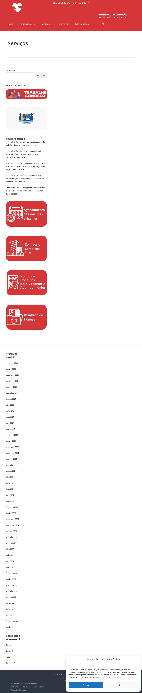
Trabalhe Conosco (18, 690)
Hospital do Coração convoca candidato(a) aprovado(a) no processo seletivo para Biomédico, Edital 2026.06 (23, 154)
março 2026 (10, 357)
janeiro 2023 (11, 579)
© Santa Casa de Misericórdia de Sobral (27, 687)
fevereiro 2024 (12, 507)
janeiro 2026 (11, 369)
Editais (8, 645)
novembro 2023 (12, 525)
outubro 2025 (11, 387)
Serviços (46, 23)
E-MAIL (101, 23)
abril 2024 (10, 495)
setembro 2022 (12, 591)
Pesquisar (10, 70)
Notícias (9, 657)
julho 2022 (10, 603)
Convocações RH (13, 639)
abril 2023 (10, 561)
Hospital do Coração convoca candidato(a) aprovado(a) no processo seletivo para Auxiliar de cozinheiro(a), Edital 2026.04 (26, 178)
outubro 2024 (11, 459)
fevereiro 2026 (12, 363)
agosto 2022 (11, 597)
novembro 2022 (12, 585)
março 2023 (10, 567)
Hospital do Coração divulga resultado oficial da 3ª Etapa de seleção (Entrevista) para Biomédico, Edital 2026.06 (26, 190)
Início (10, 23)
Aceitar (86, 685)
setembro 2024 (12, 465)
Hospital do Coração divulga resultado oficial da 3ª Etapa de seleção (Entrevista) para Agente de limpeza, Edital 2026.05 (25, 166)
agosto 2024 (11, 471)
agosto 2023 (11, 543)
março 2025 (10, 429)
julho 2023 (10, 549)
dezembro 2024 (12, 447)
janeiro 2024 (11, 513)
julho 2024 (10, 477)
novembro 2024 (12, 453)
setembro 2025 (12, 393)
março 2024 (10, 501)
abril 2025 (10, 423)
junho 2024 (10, 483)
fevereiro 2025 (12, 435)
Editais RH (10, 651)
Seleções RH (11, 663)
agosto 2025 (11, 399)
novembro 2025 (12, 381)
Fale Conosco (83, 23)
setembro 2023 (12, 537)
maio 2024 (10, 489)
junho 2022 (10, 609)
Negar (121, 685)
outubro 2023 (11, 531)
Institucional (27, 23)
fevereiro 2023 (12, 573)
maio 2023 (10, 555)
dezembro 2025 (12, 375)
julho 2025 (10, 405)
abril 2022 (10, 615)
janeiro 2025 (11, 441)
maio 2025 (10, 417)
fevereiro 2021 (12, 621)
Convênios (63, 23)
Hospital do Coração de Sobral (25, 683)
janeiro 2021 (11, 627)
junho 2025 (10, 411)
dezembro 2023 (12, 519)
